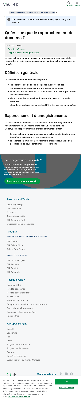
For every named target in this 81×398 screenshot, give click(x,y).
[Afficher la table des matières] (5, 12)
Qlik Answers (13, 264)
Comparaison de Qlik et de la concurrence (27, 304)
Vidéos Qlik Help (15, 204)
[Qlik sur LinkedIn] (66, 374)
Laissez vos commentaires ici (22, 181)
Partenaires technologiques (20, 308)
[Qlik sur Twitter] (61, 374)
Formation (11, 212)
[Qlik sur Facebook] (71, 374)
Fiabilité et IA (13, 296)
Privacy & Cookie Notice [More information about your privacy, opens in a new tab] (19, 396)
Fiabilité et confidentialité (19, 293)
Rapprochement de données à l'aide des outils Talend (32, 12)
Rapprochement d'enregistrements (23, 52)
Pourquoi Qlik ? (14, 285)
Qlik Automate (13, 272)
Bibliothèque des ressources (20, 224)
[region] (40, 387)
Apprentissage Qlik (16, 216)
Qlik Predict (12, 268)
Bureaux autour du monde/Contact (23, 360)
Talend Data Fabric (16, 249)
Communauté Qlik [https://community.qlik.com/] (46, 374)
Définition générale (16, 49)
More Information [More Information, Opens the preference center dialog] (66, 388)
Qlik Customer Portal (16, 220)
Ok (66, 382)
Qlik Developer (14, 208)
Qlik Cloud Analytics (16, 260)
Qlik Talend (12, 241)
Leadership (12, 333)
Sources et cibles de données (21, 312)
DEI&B (9, 340)
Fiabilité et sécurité (16, 289)
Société (10, 329)
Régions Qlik (13, 316)
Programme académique (18, 344)
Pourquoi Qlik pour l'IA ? (18, 300)
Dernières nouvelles (16, 356)
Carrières (11, 352)
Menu (77, 5)
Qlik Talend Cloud (15, 245)
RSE (8, 337)
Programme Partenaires (18, 348)
